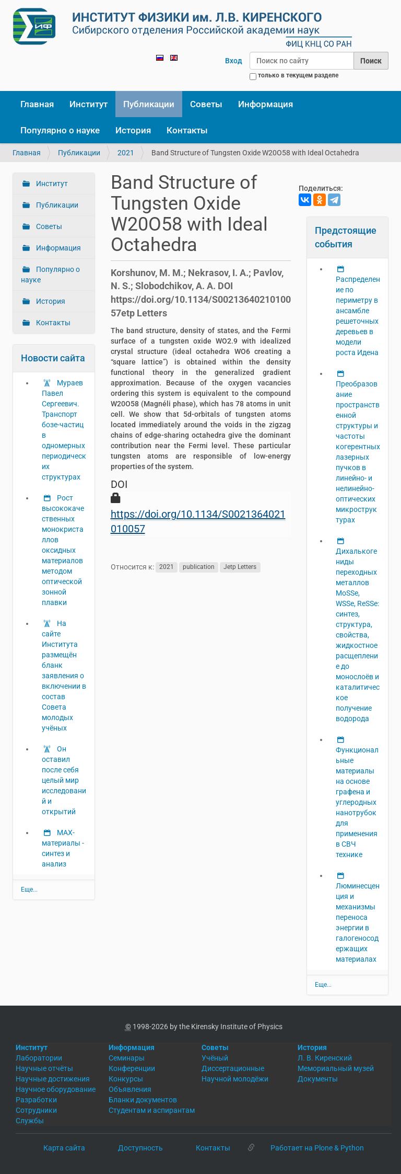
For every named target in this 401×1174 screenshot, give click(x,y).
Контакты (187, 130)
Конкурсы (126, 1079)
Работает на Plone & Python (317, 1148)
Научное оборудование (56, 1089)
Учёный (215, 1058)
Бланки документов (143, 1100)
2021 (125, 153)
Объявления (130, 1089)
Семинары (127, 1058)
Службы (30, 1120)
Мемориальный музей (336, 1068)
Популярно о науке (60, 130)
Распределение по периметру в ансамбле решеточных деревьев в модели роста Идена (358, 316)
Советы (206, 104)
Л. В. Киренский (325, 1058)
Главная (37, 104)
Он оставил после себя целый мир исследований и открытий (64, 780)
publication (199, 567)
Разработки (36, 1100)
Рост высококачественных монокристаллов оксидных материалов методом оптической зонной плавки (63, 550)
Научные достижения (53, 1079)
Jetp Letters (239, 567)
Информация (265, 104)
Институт (88, 104)
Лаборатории (39, 1058)
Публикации (148, 104)
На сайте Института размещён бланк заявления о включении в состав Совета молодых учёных (64, 675)
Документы (318, 1079)
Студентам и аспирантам (152, 1110)
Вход (233, 60)
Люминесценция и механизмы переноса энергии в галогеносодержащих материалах (358, 922)
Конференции (132, 1068)
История (133, 130)
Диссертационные (233, 1068)
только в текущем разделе (298, 75)
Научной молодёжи (235, 1079)
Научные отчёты (44, 1068)
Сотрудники (36, 1110)
